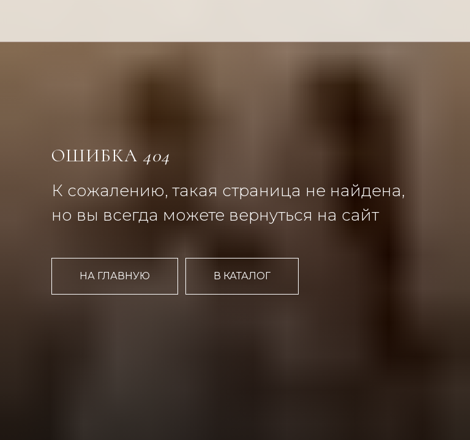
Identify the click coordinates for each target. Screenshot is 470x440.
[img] (105, 32)
